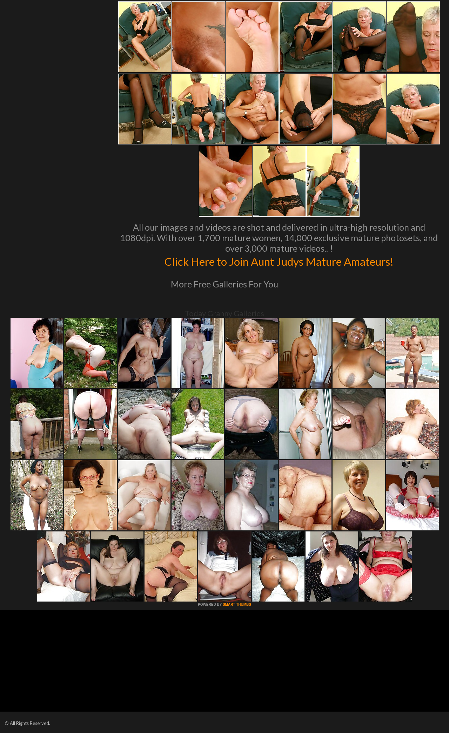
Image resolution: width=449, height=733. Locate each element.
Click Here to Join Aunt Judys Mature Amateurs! (279, 260)
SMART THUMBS (237, 604)
